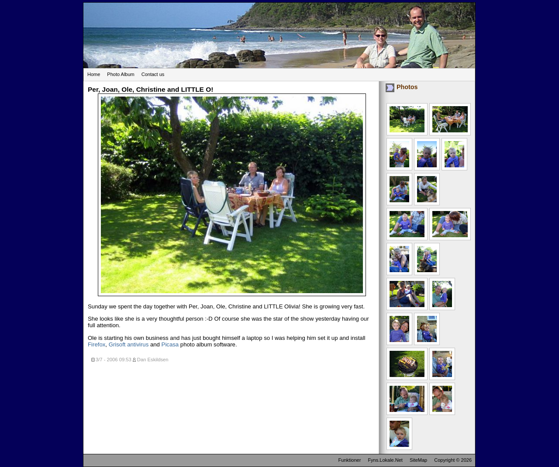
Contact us (153, 74)
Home (93, 74)
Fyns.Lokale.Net (385, 460)
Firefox (96, 344)
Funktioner (349, 460)
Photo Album (120, 74)
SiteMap (418, 460)
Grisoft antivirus (129, 344)
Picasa (170, 344)
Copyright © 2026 (453, 460)
